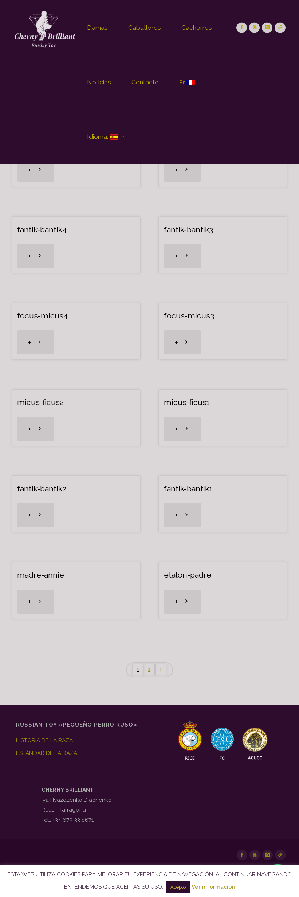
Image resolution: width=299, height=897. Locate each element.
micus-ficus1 (187, 402)
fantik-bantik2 (41, 488)
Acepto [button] (178, 887)
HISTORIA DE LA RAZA (44, 740)
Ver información (213, 887)
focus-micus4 (42, 315)
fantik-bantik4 (42, 229)
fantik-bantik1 (188, 488)
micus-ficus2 (40, 402)
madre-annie (40, 574)
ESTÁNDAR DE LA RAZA (46, 753)
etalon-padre (187, 574)
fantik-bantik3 (188, 229)
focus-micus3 (189, 315)
